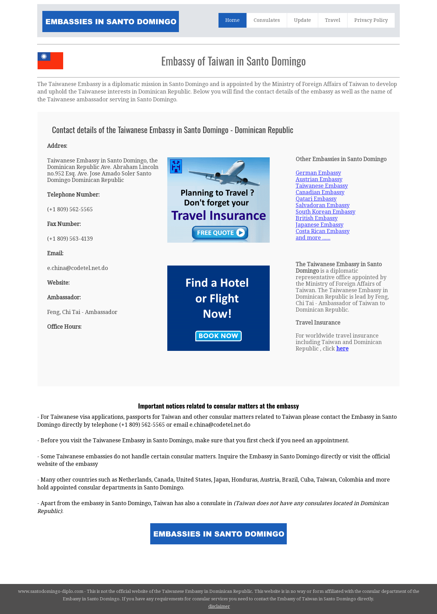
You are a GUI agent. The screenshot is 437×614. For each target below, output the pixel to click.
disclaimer (219, 606)
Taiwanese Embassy (322, 186)
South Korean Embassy (325, 212)
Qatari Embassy (316, 199)
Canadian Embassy (320, 192)
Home (232, 20)
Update (302, 20)
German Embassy (318, 173)
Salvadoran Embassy (323, 205)
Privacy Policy (371, 20)
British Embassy (317, 218)
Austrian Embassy (319, 179)
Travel (332, 20)
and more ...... (313, 237)
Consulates (267, 20)
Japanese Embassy (319, 225)
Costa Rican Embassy (323, 231)
